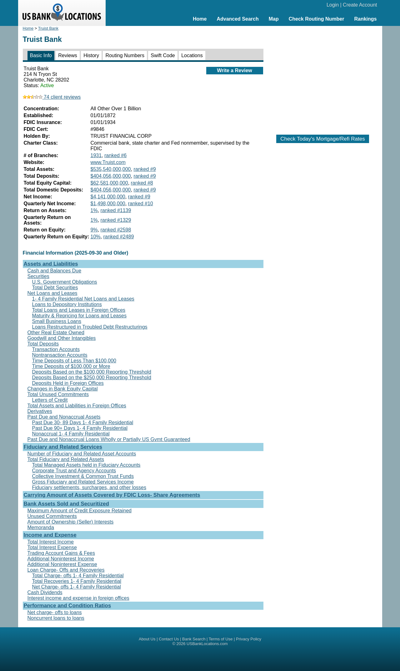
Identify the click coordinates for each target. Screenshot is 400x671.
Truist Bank (48, 28)
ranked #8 (142, 183)
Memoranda (41, 527)
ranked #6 (115, 155)
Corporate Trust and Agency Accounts (74, 470)
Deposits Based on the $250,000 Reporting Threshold (91, 377)
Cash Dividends (45, 592)
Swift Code (163, 55)
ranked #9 (144, 169)
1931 (96, 155)
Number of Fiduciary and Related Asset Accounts (82, 453)
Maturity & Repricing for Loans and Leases (79, 315)
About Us (147, 639)
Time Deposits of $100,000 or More (71, 366)
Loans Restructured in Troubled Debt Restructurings (90, 327)
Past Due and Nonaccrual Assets (64, 417)
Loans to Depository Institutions (67, 304)
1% (94, 210)
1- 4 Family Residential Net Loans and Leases (83, 298)
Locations (192, 55)
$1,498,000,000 (108, 203)
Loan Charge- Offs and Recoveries (66, 570)
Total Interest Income (51, 541)
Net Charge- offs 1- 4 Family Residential (76, 586)
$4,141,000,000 (108, 196)
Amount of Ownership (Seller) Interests (71, 521)
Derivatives (40, 411)
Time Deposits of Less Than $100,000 (74, 360)
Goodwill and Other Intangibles (62, 338)
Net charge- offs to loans (55, 612)
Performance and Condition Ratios (67, 606)
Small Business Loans (56, 321)
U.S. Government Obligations (64, 282)
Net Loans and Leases (53, 293)
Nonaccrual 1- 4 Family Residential (71, 433)
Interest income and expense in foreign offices (78, 598)
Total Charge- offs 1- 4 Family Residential (78, 575)
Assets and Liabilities (51, 264)
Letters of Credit (50, 400)
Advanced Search (237, 19)
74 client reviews (52, 97)
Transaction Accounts (56, 349)
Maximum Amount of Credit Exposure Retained (80, 510)
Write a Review (234, 70)
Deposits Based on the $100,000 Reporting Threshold (91, 372)
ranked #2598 (116, 229)
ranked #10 (140, 203)
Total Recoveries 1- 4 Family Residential (76, 581)
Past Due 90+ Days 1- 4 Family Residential (80, 428)
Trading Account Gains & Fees (61, 553)
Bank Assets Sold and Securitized (66, 504)
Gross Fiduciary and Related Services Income (83, 482)
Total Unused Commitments (58, 394)
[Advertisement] (322, 77)
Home (200, 19)
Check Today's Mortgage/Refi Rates (322, 139)
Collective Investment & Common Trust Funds (83, 476)
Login (333, 4)
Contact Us (169, 639)
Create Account (360, 4)
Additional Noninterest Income (61, 558)
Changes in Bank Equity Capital (63, 388)
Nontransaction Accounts (60, 355)
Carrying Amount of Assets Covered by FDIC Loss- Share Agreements (112, 495)
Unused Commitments (52, 516)
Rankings (365, 19)
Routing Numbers (124, 55)
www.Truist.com (108, 162)
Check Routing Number (316, 19)
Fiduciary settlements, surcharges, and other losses (89, 487)
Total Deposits (43, 343)
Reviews (67, 55)
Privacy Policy (248, 639)
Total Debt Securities (55, 287)
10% (96, 236)
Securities (38, 276)
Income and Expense (50, 535)
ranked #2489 (118, 236)
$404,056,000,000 (111, 176)
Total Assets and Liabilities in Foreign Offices (77, 405)
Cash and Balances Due (55, 270)
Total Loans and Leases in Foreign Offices (79, 310)
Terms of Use (221, 639)
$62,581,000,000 (109, 183)
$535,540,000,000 (111, 169)
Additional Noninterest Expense (62, 564)
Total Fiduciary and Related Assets (66, 459)
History (91, 55)
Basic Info (41, 55)
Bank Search (193, 639)
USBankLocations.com (207, 643)
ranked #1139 (116, 210)
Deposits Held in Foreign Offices (68, 383)
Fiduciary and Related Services (63, 447)
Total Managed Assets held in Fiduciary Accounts (86, 465)
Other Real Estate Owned (56, 332)
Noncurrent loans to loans (56, 618)
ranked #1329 (116, 220)
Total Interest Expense (52, 547)
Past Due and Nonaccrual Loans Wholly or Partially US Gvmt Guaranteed (109, 439)
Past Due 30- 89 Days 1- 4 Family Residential (82, 422)
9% (94, 229)
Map (274, 19)
